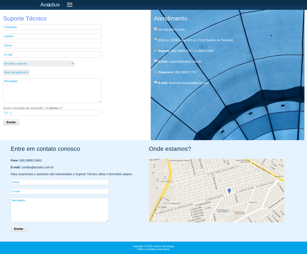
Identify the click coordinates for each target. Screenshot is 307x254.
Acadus (51, 4)
